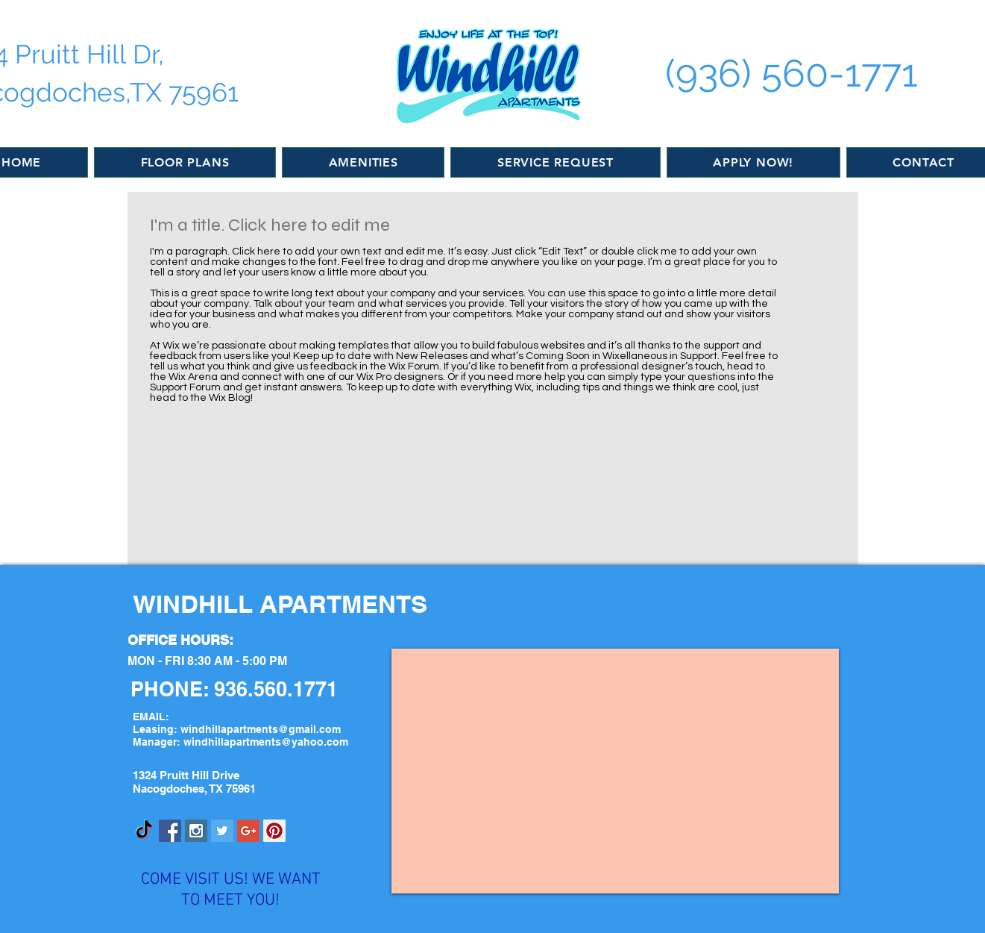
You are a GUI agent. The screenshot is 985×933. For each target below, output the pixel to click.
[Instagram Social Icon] (196, 831)
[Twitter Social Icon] (222, 831)
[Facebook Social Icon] (170, 831)
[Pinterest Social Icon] (274, 831)
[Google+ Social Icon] (248, 831)
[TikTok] (144, 831)
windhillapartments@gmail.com (260, 729)
